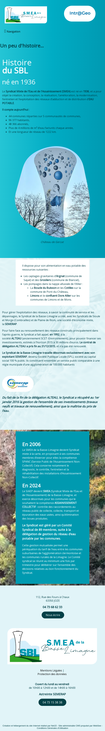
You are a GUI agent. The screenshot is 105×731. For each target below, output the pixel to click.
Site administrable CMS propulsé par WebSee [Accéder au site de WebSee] (79, 725)
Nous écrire (53, 615)
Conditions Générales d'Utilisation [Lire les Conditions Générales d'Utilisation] (52, 728)
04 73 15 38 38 (52, 702)
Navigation (13, 31)
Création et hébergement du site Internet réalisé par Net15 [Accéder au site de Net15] (30, 725)
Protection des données (52, 674)
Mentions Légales (51, 670)
